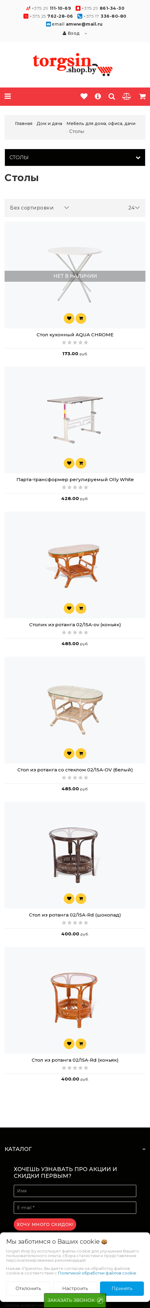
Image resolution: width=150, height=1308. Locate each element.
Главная (23, 123)
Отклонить (28, 1288)
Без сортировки (39, 208)
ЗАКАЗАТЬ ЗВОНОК (71, 1300)
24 (134, 208)
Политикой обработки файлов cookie (97, 1272)
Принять (122, 1288)
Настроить (75, 1288)
